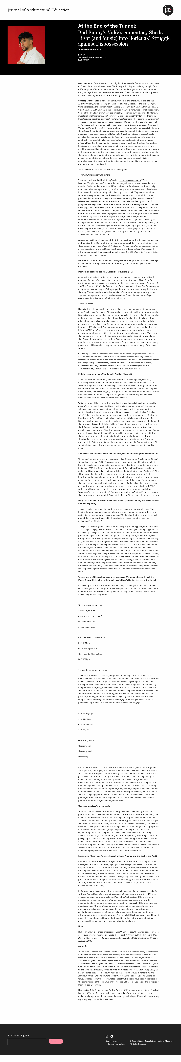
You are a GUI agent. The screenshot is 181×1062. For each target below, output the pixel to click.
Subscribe (56, 1048)
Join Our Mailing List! (19, 1042)
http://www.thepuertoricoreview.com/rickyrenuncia (110, 944)
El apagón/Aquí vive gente (132, 187)
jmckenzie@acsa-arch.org (114, 1051)
